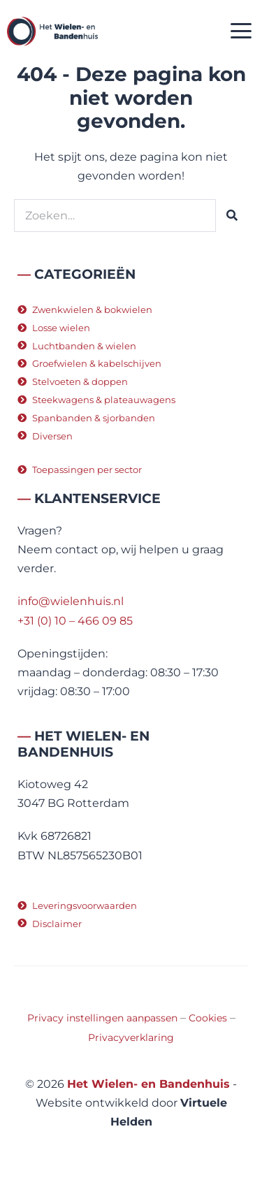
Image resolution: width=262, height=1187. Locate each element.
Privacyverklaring (131, 1037)
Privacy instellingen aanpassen (102, 1018)
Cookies (208, 1018)
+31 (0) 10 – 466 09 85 (75, 620)
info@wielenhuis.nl (70, 601)
